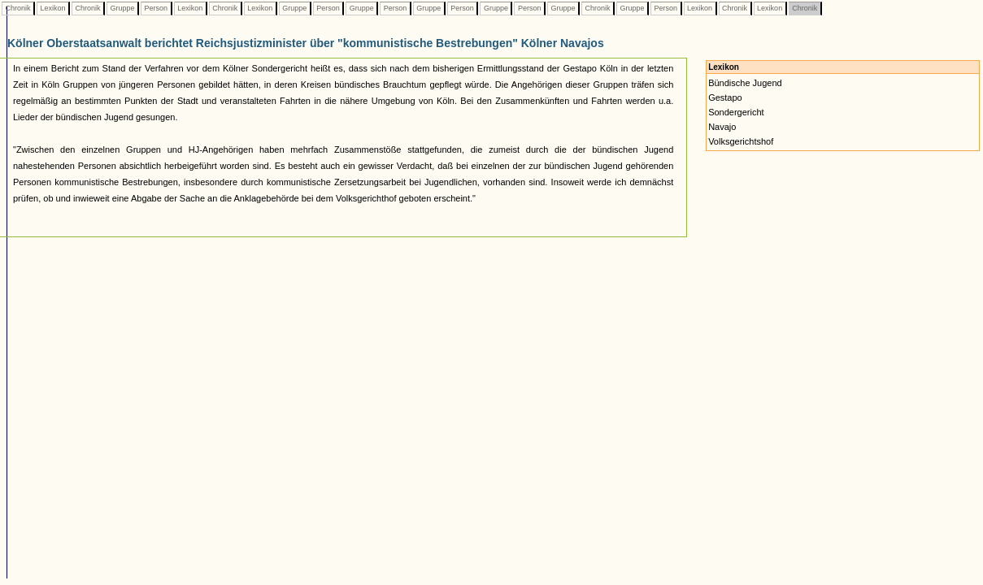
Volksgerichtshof (740, 141)
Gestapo (725, 97)
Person (156, 8)
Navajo (722, 127)
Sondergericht (736, 112)
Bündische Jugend (745, 83)
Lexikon (52, 8)
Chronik (18, 8)
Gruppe (122, 8)
